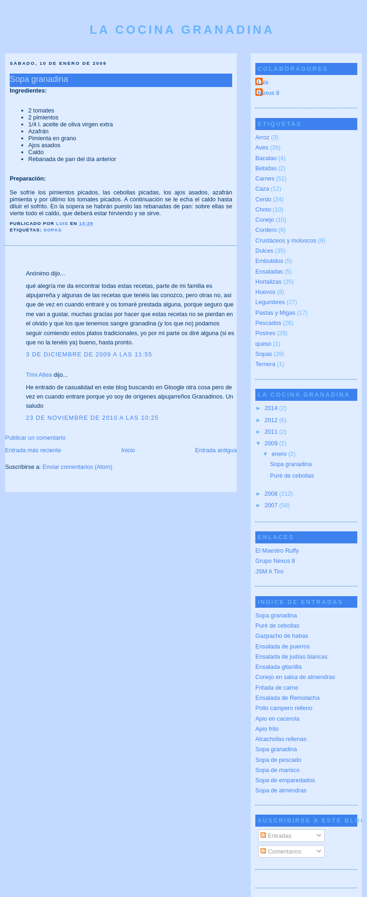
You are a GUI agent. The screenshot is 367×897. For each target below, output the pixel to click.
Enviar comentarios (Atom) (78, 466)
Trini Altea (39, 374)
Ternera (265, 364)
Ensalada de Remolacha (287, 697)
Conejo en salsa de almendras (295, 676)
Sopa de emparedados (285, 780)
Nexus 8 (268, 92)
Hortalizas (268, 281)
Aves (261, 147)
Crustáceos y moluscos (285, 240)
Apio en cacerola (277, 718)
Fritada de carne (276, 687)
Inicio (128, 450)
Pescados (268, 322)
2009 (272, 443)
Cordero (266, 229)
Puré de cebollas (292, 475)
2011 (272, 431)
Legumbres (270, 302)
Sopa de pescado (278, 759)
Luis (263, 82)
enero (280, 453)
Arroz (262, 137)
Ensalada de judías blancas (291, 656)
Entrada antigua (216, 450)
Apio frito (266, 728)
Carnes (264, 178)
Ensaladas (269, 271)
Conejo (264, 219)
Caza (262, 188)
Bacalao (266, 158)
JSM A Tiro (269, 571)
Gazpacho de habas (281, 635)
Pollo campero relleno (283, 707)
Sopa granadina (291, 464)
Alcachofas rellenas (280, 738)
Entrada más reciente (33, 450)
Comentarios (280, 851)
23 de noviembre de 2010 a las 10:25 (92, 417)
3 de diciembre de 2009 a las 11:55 (89, 354)
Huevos (265, 291)
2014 (272, 408)
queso (263, 343)
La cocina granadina (181, 29)
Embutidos (269, 260)
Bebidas (266, 168)
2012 (272, 420)
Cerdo (263, 199)
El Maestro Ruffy (277, 550)
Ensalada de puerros (282, 646)
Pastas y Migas (275, 312)
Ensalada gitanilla (278, 666)
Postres (265, 333)
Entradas (275, 835)
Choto (263, 209)
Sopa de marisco (277, 769)
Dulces (264, 250)
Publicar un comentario (35, 437)
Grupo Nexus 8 (275, 560)
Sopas (53, 229)
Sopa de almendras (280, 790)
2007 (272, 505)
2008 (272, 493)
